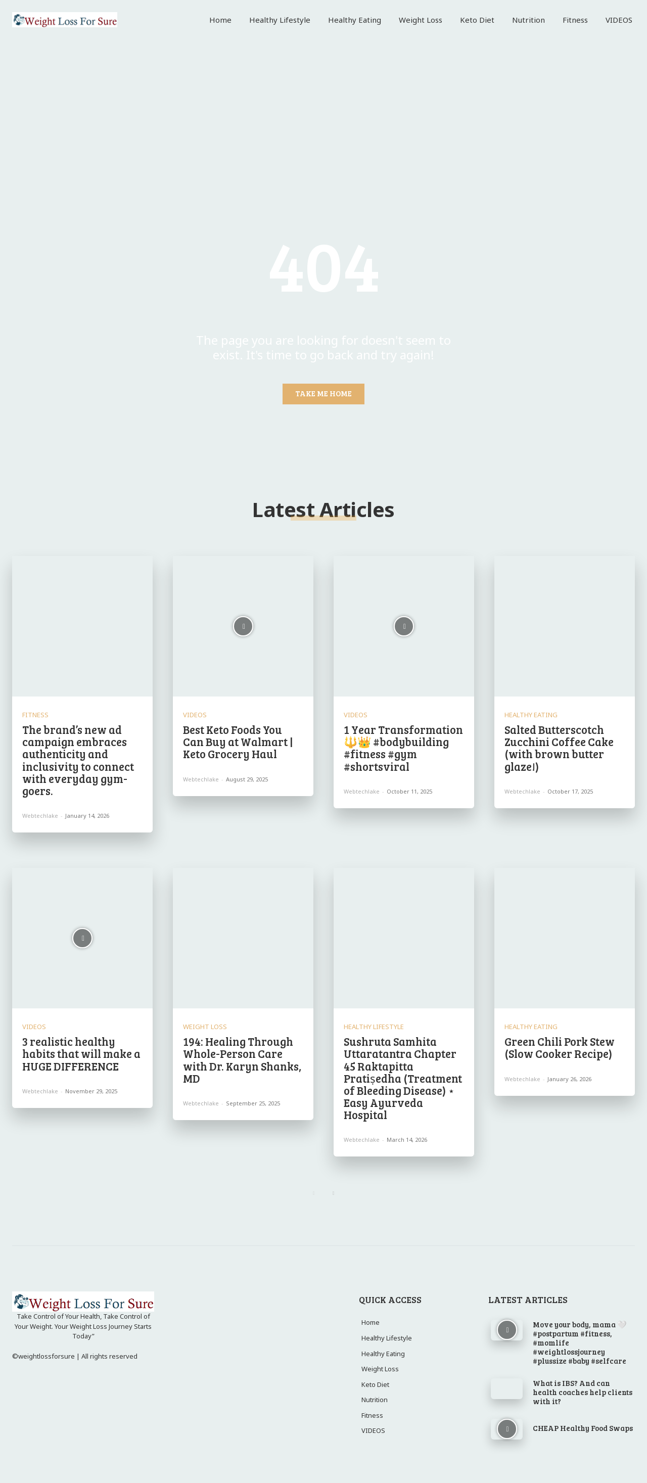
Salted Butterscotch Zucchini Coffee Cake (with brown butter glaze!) (559, 748)
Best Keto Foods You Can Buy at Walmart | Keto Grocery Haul (238, 741)
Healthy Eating (531, 715)
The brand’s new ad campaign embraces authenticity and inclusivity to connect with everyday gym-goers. (78, 760)
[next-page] (333, 1193)
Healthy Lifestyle (374, 1027)
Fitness (35, 715)
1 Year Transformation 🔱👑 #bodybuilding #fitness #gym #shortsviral (403, 748)
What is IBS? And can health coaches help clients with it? (582, 1392)
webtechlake (40, 815)
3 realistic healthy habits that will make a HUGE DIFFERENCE (81, 1053)
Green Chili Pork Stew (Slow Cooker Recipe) (559, 1047)
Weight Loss (205, 1027)
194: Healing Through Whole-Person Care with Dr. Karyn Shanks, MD (242, 1060)
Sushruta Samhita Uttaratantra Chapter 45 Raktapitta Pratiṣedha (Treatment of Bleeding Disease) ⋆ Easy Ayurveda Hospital (403, 1078)
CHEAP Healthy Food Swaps (583, 1428)
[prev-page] (313, 1193)
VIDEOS (195, 715)
